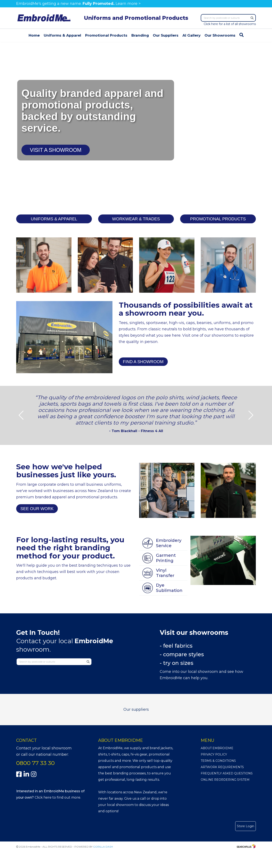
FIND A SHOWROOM (143, 361)
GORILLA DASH (103, 846)
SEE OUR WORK (37, 508)
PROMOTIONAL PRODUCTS (218, 219)
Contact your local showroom (44, 748)
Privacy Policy (214, 754)
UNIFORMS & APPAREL (54, 219)
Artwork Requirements (222, 767)
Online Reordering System (225, 780)
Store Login (245, 826)
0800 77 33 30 (35, 762)
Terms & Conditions (218, 761)
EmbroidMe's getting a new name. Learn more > (78, 3)
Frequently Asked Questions (227, 773)
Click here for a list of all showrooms (230, 24)
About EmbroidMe (217, 748)
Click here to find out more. (58, 797)
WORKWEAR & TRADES (136, 219)
